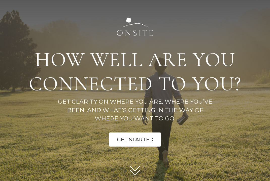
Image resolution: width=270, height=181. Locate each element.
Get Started (135, 140)
